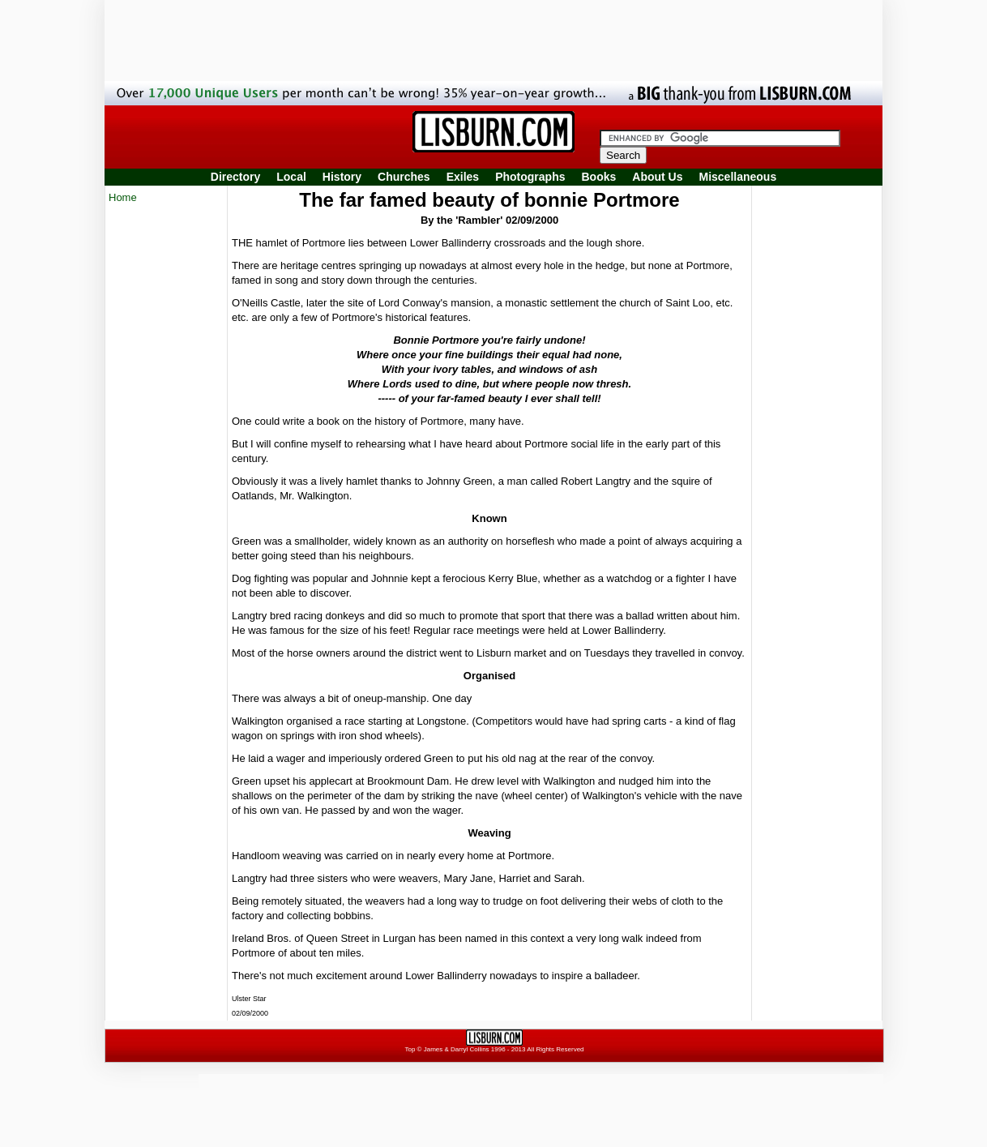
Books (598, 176)
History (342, 176)
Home (123, 197)
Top (409, 1049)
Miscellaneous (738, 176)
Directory (235, 176)
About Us (657, 176)
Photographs (530, 176)
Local (291, 176)
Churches (404, 176)
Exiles (462, 176)
